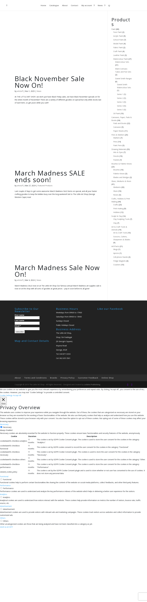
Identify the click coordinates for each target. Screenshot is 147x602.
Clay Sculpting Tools (121, 219)
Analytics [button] (3, 494)
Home (43, 5)
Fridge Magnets (119, 261)
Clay (115, 223)
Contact (74, 5)
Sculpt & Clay (116, 216)
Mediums (117, 187)
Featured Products (45, 185)
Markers (116, 138)
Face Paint (117, 32)
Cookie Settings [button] (6, 395)
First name (19, 315)
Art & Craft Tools (120, 233)
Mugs (115, 249)
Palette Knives (119, 173)
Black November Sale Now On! (50, 82)
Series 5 (120, 109)
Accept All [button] (17, 395)
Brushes (116, 170)
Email (18, 326)
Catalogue (54, 5)
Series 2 (120, 98)
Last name (19, 320)
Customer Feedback (88, 377)
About (65, 5)
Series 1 (120, 94)
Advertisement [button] (6, 506)
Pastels (116, 160)
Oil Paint (116, 113)
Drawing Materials (118, 149)
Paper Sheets (118, 131)
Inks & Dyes (118, 152)
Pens (115, 141)
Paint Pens (117, 145)
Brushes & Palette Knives (121, 164)
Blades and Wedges (121, 177)
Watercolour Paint (120, 59)
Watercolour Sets (122, 62)
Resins (116, 195)
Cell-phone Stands (120, 257)
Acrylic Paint (118, 36)
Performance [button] (5, 485)
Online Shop (107, 377)
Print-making (118, 208)
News (100, 5)
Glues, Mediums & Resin (121, 181)
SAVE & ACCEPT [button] (6, 527)
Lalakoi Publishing (92, 384)
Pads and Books (119, 123)
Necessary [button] (4, 424)
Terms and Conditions (35, 377)
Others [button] (2, 518)
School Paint (118, 40)
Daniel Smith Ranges (123, 78)
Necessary (7, 427)
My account (86, 5)
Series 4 (120, 106)
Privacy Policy (68, 377)
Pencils (116, 156)
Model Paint (118, 43)
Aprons (116, 253)
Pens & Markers (117, 135)
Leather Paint (118, 55)
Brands (53, 377)
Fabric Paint (118, 47)
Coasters (117, 264)
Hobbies (116, 212)
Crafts (115, 204)
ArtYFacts (115, 246)
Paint (113, 29)
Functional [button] (4, 476)
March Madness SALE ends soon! (50, 176)
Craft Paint (117, 51)
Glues (115, 191)
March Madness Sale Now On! (57, 271)
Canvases (117, 127)
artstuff (20, 91)
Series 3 (120, 102)
